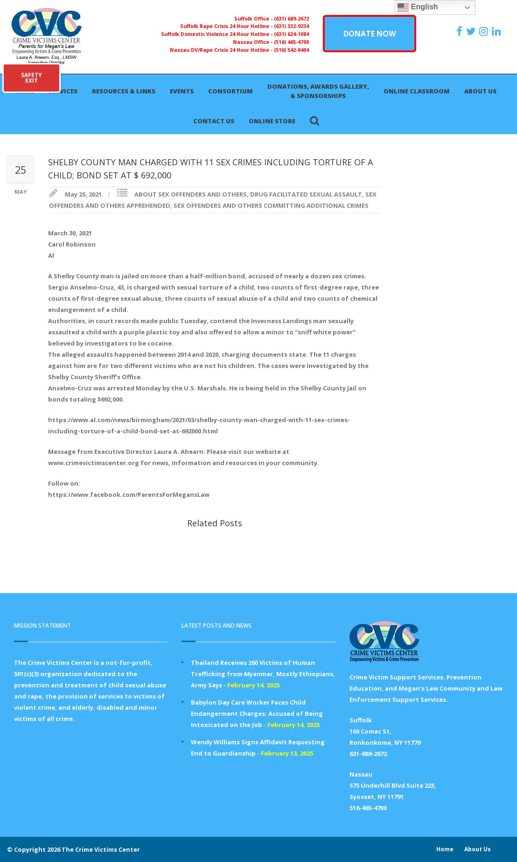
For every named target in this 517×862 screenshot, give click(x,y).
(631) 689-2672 (291, 18)
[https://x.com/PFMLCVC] (472, 31)
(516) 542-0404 (291, 50)
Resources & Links (123, 91)
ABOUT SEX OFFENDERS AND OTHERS (190, 194)
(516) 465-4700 (291, 42)
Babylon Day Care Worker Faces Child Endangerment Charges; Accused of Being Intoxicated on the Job (257, 713)
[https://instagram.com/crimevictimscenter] (484, 31)
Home (445, 849)
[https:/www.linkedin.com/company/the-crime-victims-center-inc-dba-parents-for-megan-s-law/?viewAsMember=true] (497, 31)
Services (63, 91)
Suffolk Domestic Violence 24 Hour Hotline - (217, 34)
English (418, 7)
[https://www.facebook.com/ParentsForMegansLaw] (460, 31)
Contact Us (213, 121)
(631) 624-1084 (291, 34)
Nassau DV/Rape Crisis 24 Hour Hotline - (222, 50)
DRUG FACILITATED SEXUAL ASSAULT (306, 194)
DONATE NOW (369, 33)
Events (182, 91)
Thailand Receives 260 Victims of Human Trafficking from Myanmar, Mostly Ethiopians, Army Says (263, 673)
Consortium (230, 91)
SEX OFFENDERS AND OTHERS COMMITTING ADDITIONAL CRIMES (271, 205)
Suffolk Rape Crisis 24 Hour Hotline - (227, 26)
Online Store (272, 121)
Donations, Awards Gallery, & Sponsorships (318, 91)
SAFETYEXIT (31, 78)
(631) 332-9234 (291, 26)
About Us (480, 91)
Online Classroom (417, 91)
